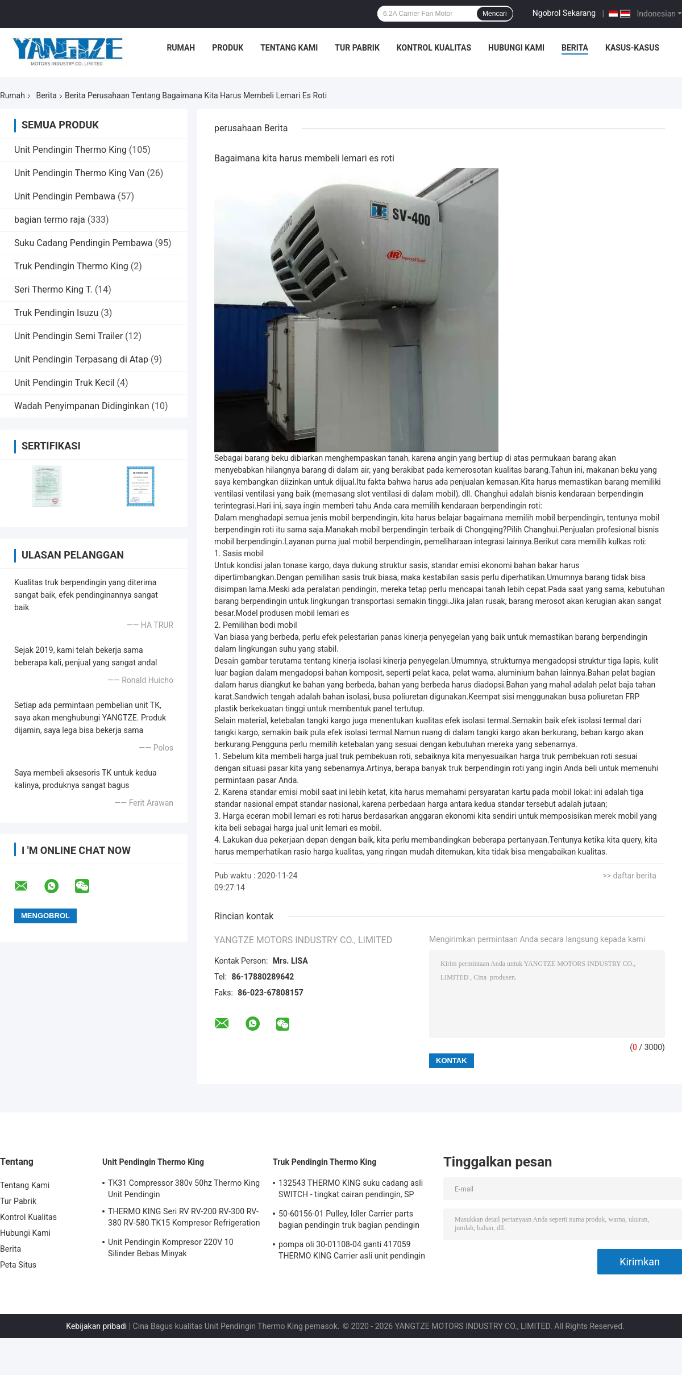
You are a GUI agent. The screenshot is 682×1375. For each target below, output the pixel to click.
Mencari (495, 14)
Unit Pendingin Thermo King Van (79, 173)
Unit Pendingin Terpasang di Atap (81, 359)
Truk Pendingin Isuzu (56, 312)
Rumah (181, 47)
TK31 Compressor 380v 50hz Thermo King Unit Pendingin (184, 1188)
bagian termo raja (49, 219)
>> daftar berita (629, 875)
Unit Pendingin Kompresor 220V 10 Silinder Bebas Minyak (171, 1248)
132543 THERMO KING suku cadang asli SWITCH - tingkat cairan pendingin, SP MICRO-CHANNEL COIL (350, 1190)
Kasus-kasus (632, 47)
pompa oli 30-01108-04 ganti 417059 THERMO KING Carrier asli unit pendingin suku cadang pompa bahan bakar (351, 1252)
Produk (227, 47)
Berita (575, 47)
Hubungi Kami (516, 47)
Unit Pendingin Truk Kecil (64, 382)
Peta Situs (18, 1264)
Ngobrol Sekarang (564, 13)
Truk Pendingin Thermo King (71, 266)
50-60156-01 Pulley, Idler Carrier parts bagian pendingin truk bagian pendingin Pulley (348, 1221)
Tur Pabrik (357, 47)
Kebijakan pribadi (96, 1326)
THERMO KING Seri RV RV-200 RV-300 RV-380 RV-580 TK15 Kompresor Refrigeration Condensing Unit (184, 1219)
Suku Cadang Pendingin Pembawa (83, 243)
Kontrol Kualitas (434, 47)
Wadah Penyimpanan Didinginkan (81, 406)
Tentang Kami (289, 47)
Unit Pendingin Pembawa (64, 196)
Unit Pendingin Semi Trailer (68, 336)
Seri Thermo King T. (53, 289)
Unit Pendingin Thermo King (70, 149)
